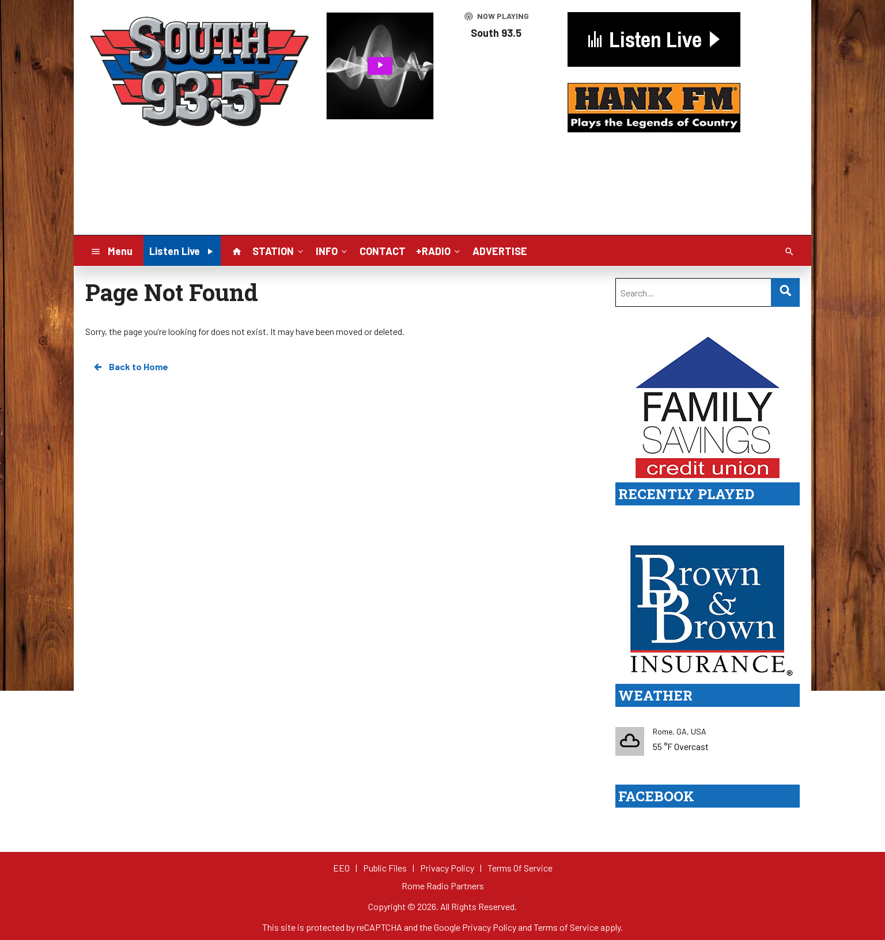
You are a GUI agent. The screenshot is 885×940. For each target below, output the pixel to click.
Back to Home (130, 366)
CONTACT (383, 251)
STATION (278, 250)
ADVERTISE (499, 251)
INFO (332, 250)
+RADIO (439, 250)
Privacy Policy (489, 927)
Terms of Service (566, 927)
